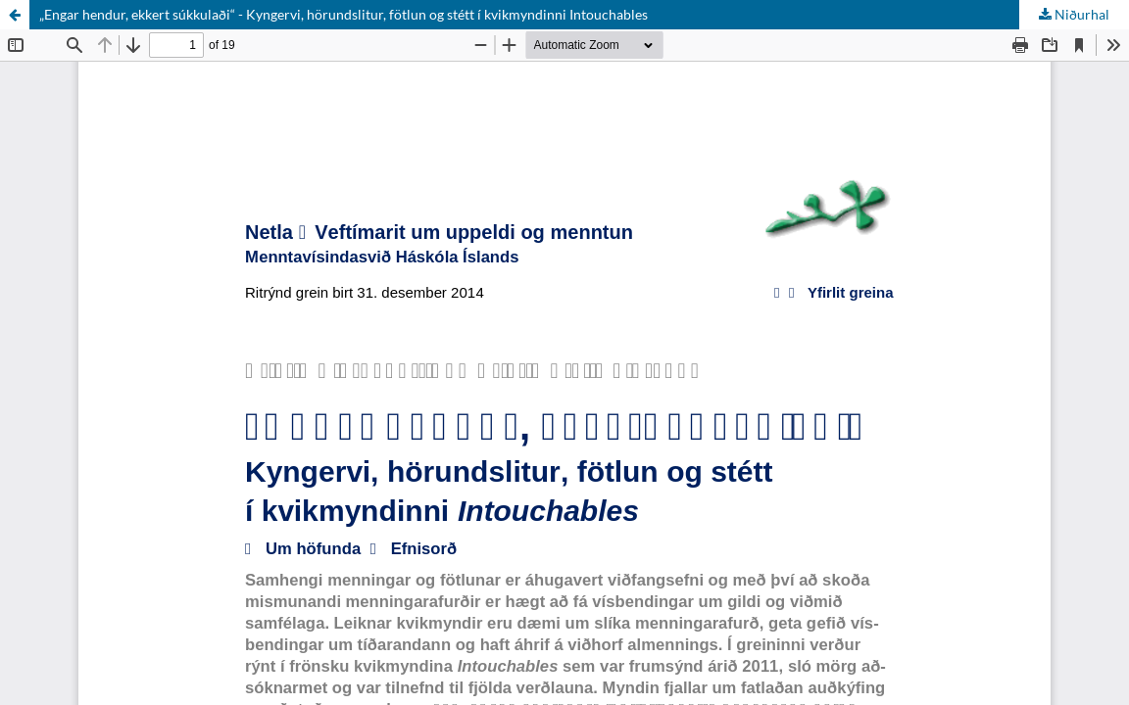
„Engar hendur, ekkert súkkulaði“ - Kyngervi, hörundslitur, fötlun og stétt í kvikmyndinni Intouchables (343, 14)
